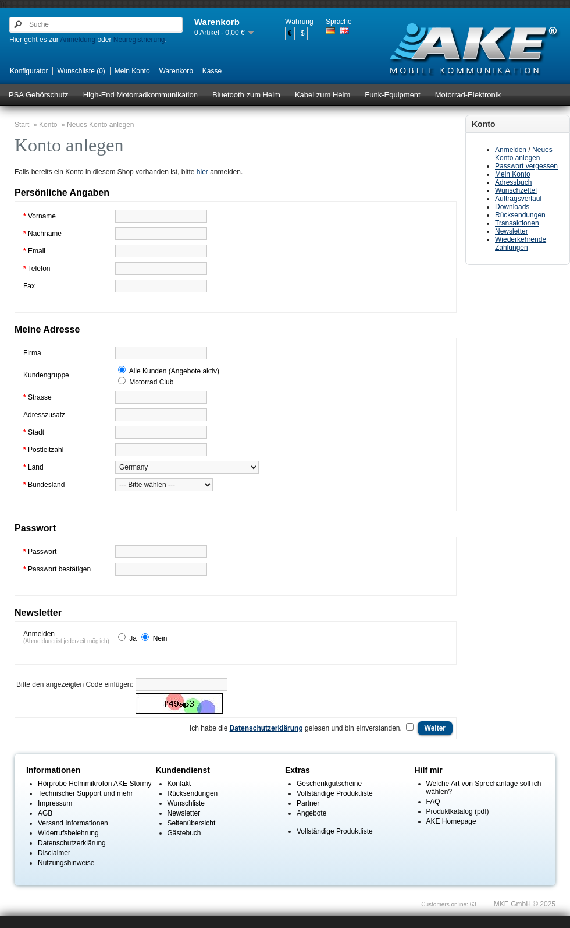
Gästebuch (184, 833)
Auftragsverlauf (518, 199)
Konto (48, 125)
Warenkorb (176, 71)
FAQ (433, 802)
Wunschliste (186, 803)
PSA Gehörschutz (39, 94)
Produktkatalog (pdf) (457, 811)
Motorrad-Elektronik (468, 94)
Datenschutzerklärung (72, 843)
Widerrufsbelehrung (68, 833)
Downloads (512, 207)
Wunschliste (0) (81, 71)
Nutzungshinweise (66, 863)
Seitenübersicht (192, 823)
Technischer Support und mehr (85, 793)
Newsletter (511, 231)
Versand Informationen (73, 823)
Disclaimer (54, 853)
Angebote (311, 813)
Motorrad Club (151, 382)
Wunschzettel (516, 190)
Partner (308, 803)
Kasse (212, 71)
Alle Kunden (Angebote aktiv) (174, 371)
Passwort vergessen (526, 166)
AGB (45, 813)
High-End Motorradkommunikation (140, 94)
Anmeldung (77, 40)
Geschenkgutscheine (329, 783)
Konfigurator (29, 71)
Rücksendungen (520, 215)
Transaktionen (517, 223)
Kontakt (179, 783)
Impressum (55, 803)
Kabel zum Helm (322, 94)
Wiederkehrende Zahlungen (520, 243)
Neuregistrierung (139, 40)
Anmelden (510, 150)
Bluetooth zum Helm (246, 94)
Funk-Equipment (392, 94)
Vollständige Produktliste (335, 793)
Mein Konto (132, 71)
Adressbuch (513, 182)
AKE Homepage (451, 821)
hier (202, 172)
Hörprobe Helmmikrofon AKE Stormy (94, 783)
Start (22, 125)
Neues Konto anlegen (524, 154)
